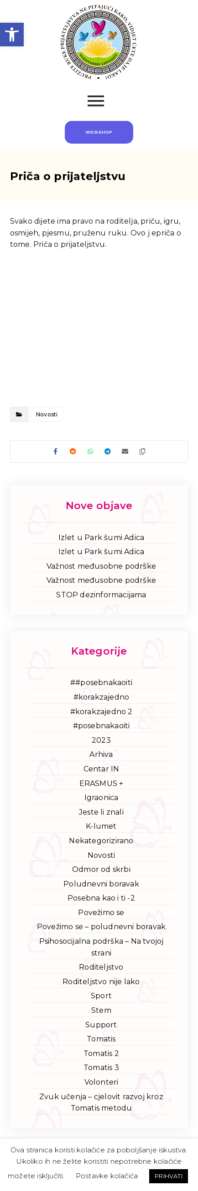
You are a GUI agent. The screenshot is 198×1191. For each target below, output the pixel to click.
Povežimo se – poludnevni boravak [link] (101, 926)
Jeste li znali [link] (101, 812)
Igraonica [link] (101, 797)
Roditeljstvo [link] (101, 967)
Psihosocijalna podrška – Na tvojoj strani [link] (101, 947)
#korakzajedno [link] (101, 697)
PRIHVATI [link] (168, 1176)
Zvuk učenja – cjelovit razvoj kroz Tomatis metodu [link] (101, 1102)
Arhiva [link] (101, 754)
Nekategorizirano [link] (101, 840)
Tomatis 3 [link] (101, 1067)
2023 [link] (101, 740)
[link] (12, 34)
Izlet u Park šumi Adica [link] (101, 537)
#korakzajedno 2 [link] (101, 711)
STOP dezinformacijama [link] (101, 594)
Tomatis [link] (101, 1039)
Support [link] (101, 1025)
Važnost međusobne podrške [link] (101, 566)
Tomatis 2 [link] (101, 1053)
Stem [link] (101, 1010)
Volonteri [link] (101, 1082)
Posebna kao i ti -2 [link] (101, 898)
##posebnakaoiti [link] (101, 682)
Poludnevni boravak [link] (101, 884)
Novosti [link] (46, 414)
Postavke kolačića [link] (107, 1175)
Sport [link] (101, 995)
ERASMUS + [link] (101, 783)
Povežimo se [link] (101, 912)
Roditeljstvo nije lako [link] (101, 981)
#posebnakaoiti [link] (101, 725)
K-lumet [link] (101, 826)
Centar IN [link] (101, 769)
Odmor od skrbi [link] (101, 869)
